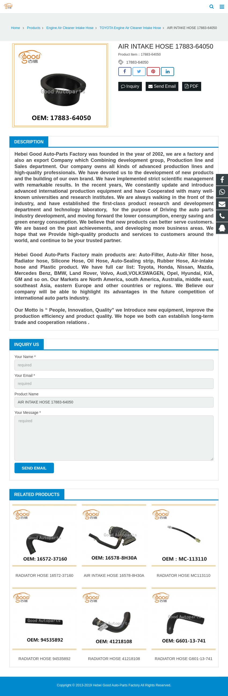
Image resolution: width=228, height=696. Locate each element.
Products (34, 28)
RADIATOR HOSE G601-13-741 (183, 658)
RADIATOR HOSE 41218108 (114, 658)
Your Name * (25, 357)
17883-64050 (137, 62)
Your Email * (24, 375)
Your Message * (27, 412)
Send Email (162, 86)
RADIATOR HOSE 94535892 (45, 658)
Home (15, 28)
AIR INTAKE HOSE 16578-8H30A (114, 575)
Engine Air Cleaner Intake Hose (70, 28)
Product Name (26, 394)
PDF (191, 86)
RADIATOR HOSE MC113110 (183, 575)
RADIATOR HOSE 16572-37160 (44, 575)
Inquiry (130, 86)
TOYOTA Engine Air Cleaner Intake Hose (130, 28)
